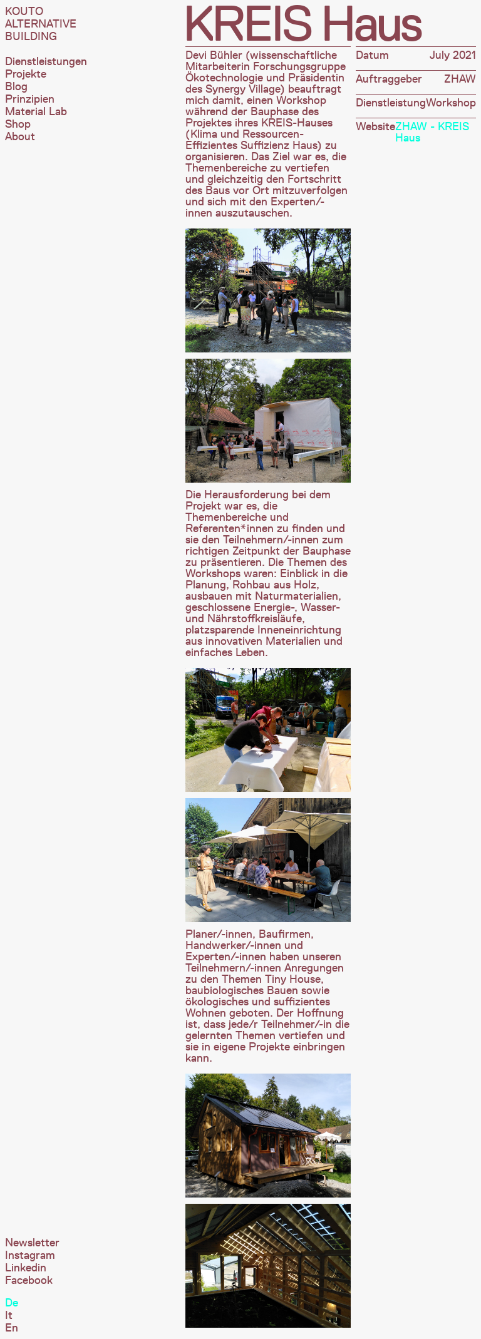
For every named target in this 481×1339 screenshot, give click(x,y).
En (11, 1327)
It (9, 1315)
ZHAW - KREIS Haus (432, 132)
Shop (18, 124)
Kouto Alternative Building (40, 24)
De (11, 1302)
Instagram (30, 1255)
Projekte (25, 74)
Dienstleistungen (46, 61)
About (20, 136)
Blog (16, 86)
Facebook (29, 1280)
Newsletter (32, 1242)
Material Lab (36, 111)
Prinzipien (29, 99)
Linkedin (25, 1267)
